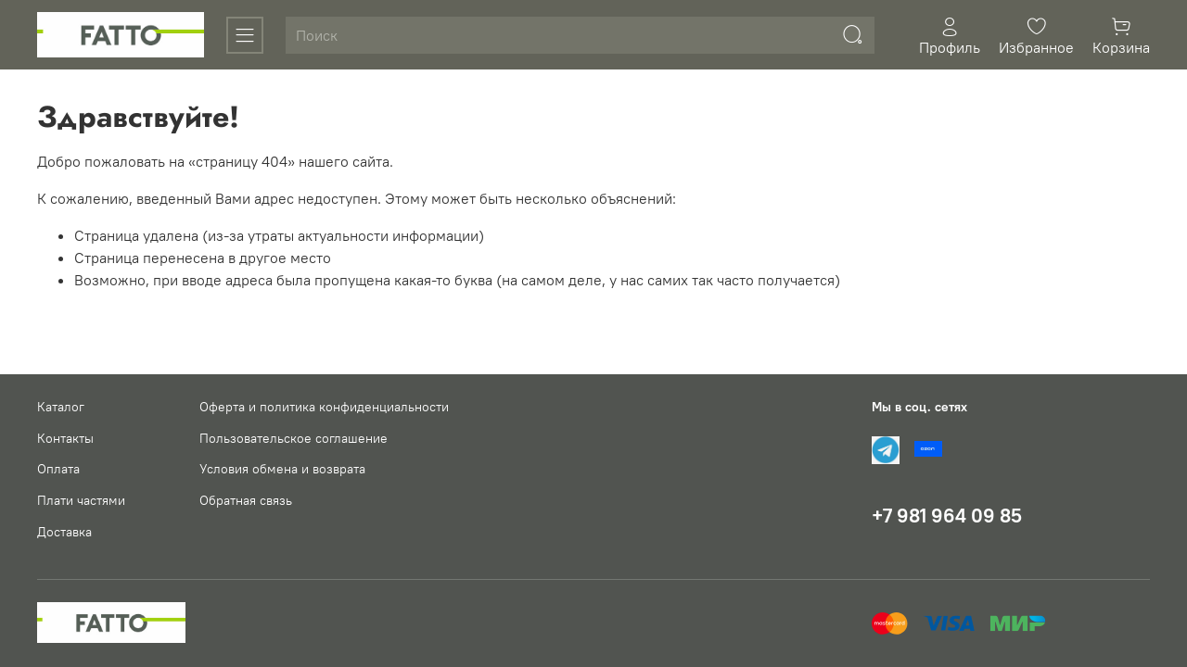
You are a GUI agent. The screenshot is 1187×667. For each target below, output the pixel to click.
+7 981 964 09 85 (947, 515)
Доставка (64, 531)
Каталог (60, 406)
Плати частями (81, 500)
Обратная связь (245, 500)
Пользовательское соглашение (293, 438)
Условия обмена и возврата (282, 468)
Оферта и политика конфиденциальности (324, 406)
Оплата (58, 468)
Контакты (65, 438)
